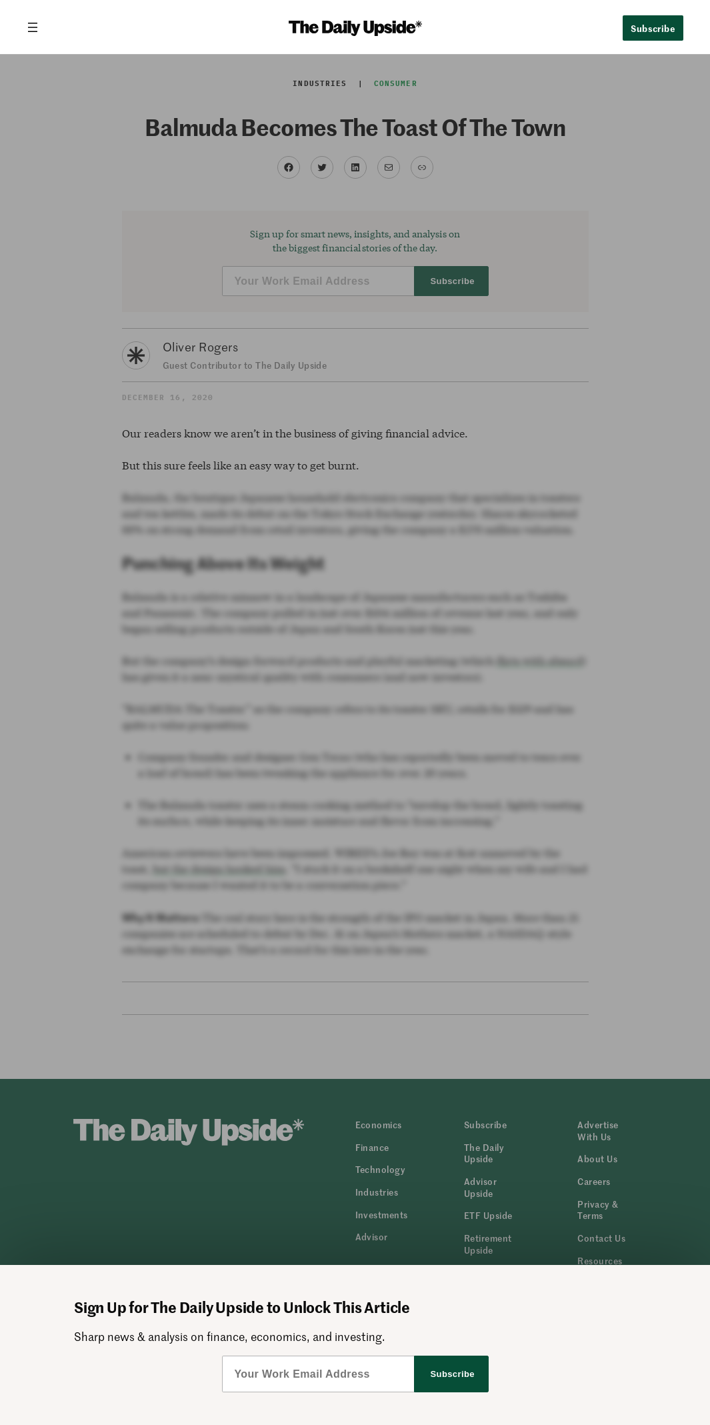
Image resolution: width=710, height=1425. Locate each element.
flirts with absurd (540, 660)
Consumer (395, 83)
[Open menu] (38, 27)
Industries (320, 83)
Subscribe (653, 28)
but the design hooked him (219, 869)
